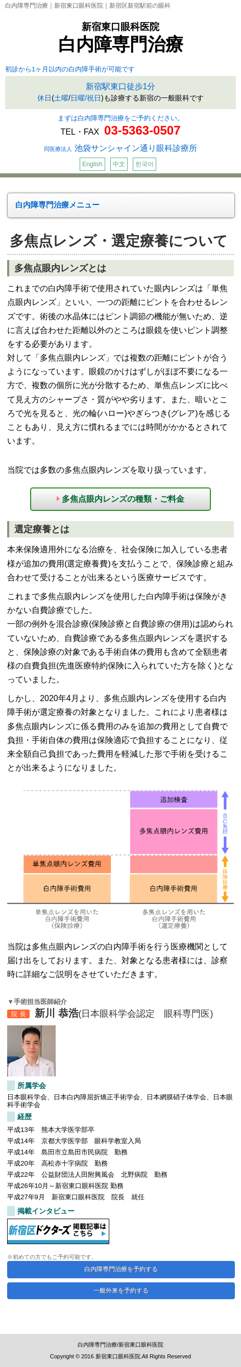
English (92, 164)
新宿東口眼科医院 (120, 26)
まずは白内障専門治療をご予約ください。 (121, 118)
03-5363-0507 (142, 130)
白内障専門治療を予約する (121, 1269)
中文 (119, 164)
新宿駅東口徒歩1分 (121, 86)
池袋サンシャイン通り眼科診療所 (120, 148)
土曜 (61, 98)
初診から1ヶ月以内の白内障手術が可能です (70, 69)
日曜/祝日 (85, 98)
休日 (44, 98)
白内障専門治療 (120, 44)
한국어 (144, 164)
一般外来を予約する (121, 1290)
